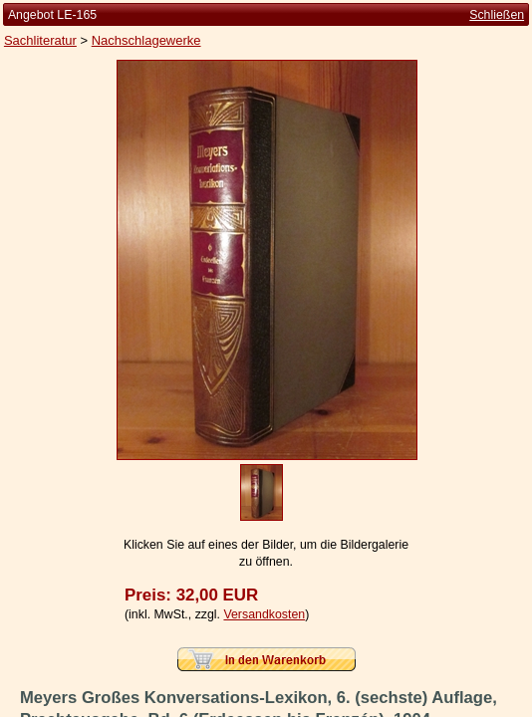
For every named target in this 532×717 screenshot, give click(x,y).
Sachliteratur (40, 40)
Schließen (496, 15)
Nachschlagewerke (146, 40)
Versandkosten (264, 614)
